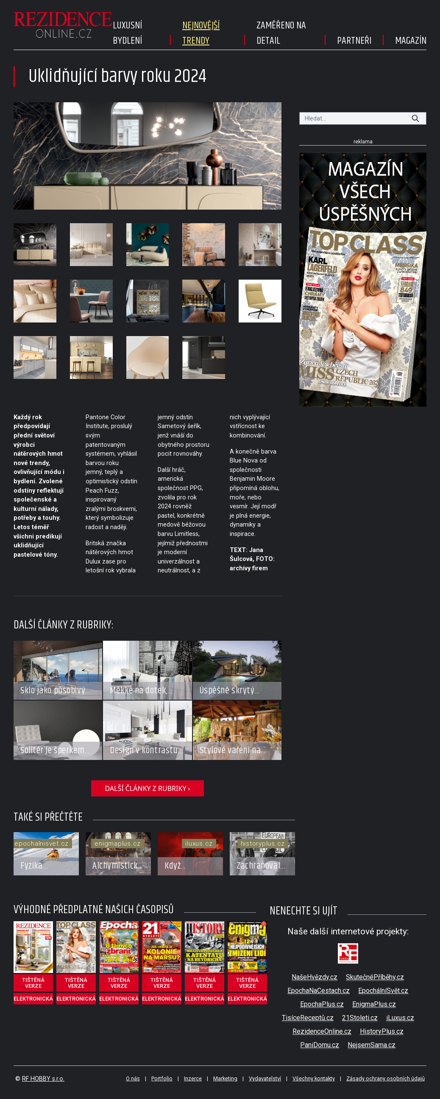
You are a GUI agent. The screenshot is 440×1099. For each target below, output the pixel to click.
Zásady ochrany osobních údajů (385, 1078)
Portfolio (162, 1078)
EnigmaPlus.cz (374, 1004)
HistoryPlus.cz (382, 1031)
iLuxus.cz (400, 1018)
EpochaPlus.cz (322, 1004)
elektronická (33, 998)
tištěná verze (33, 983)
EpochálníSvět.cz (383, 991)
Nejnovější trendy (201, 33)
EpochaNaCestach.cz (318, 991)
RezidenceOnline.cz (321, 1031)
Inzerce (193, 1078)
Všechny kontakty (313, 1078)
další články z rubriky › (147, 788)
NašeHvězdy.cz (314, 977)
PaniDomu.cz (319, 1045)
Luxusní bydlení (127, 33)
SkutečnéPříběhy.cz (375, 977)
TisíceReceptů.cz (308, 1018)
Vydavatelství (265, 1078)
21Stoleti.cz (360, 1018)
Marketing (225, 1078)
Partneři (354, 40)
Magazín (410, 40)
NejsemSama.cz (371, 1045)
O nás (133, 1078)
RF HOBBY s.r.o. (43, 1078)
